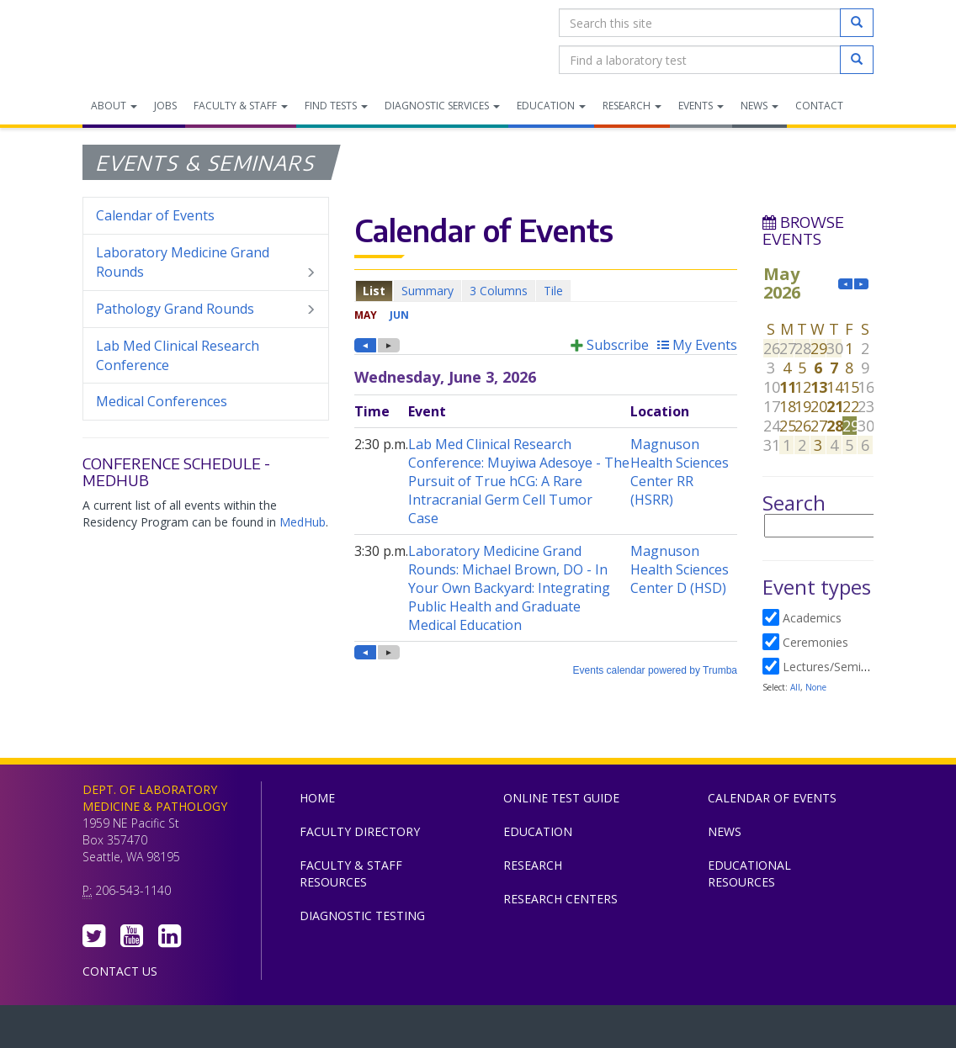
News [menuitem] (759, 105)
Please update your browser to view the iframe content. (545, 290)
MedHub (302, 522)
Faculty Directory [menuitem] (360, 831)
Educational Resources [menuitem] (749, 873)
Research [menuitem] (632, 105)
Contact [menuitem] (819, 105)
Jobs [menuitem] (165, 105)
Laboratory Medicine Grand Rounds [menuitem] (206, 262)
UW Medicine (339, 1030)
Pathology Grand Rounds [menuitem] (206, 309)
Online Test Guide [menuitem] (561, 798)
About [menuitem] (114, 105)
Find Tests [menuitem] (336, 105)
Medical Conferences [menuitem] (161, 401)
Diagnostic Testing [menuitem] (362, 916)
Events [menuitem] (701, 105)
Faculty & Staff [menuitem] (241, 105)
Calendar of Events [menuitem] (155, 215)
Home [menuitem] (317, 798)
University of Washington (550, 1030)
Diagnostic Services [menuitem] (442, 105)
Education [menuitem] (551, 105)
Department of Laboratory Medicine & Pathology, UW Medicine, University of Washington (168, 41)
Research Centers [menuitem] (560, 899)
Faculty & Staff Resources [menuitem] (351, 873)
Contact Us (119, 971)
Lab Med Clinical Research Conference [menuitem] (177, 355)
